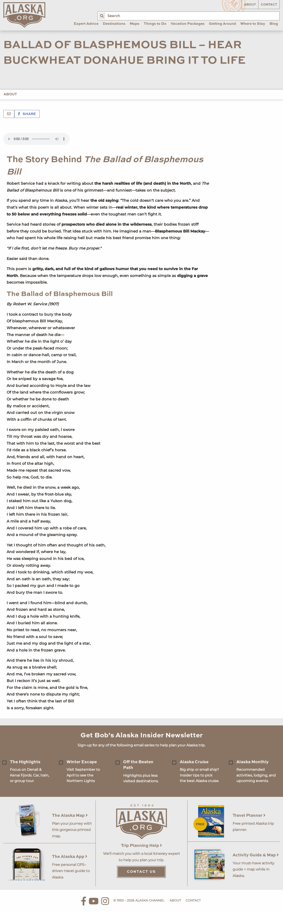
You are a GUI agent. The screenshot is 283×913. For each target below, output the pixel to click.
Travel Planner (249, 815)
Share (27, 114)
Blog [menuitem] (274, 24)
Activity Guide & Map (256, 855)
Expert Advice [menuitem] (86, 24)
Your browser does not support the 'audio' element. (36, 139)
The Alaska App (69, 857)
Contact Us (141, 872)
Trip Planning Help (141, 846)
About (250, 4)
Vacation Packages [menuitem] (188, 24)
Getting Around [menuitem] (222, 24)
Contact (269, 4)
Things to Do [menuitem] (155, 24)
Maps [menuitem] (134, 24)
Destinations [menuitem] (114, 24)
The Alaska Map (70, 815)
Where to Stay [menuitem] (252, 24)
